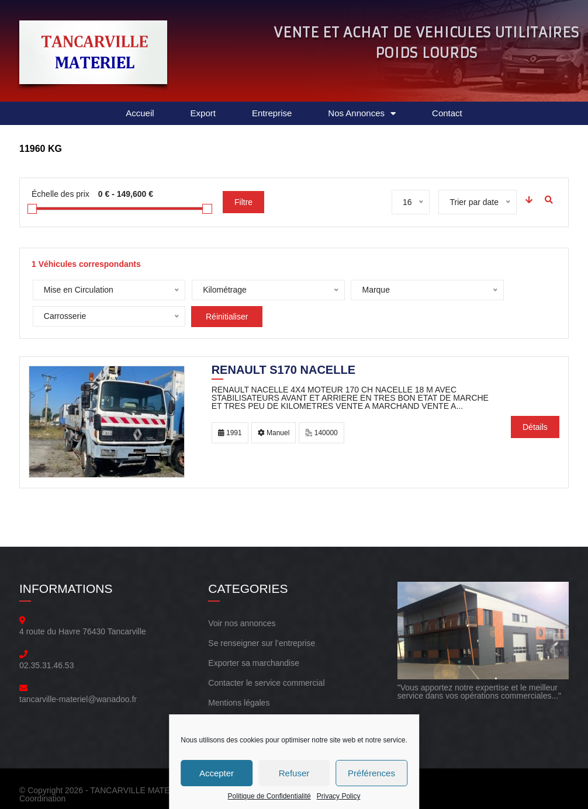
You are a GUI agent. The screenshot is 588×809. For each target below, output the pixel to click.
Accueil (140, 113)
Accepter (216, 773)
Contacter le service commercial (266, 677)
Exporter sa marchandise (253, 657)
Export (203, 113)
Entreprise (272, 113)
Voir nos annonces (241, 618)
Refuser (294, 773)
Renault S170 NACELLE (283, 365)
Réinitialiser (67, 316)
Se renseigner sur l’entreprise (261, 638)
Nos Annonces (362, 113)
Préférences (371, 773)
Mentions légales (238, 697)
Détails (535, 421)
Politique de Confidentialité (269, 796)
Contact (447, 113)
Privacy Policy (339, 796)
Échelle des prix (60, 194)
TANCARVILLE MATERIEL (139, 785)
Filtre (243, 202)
